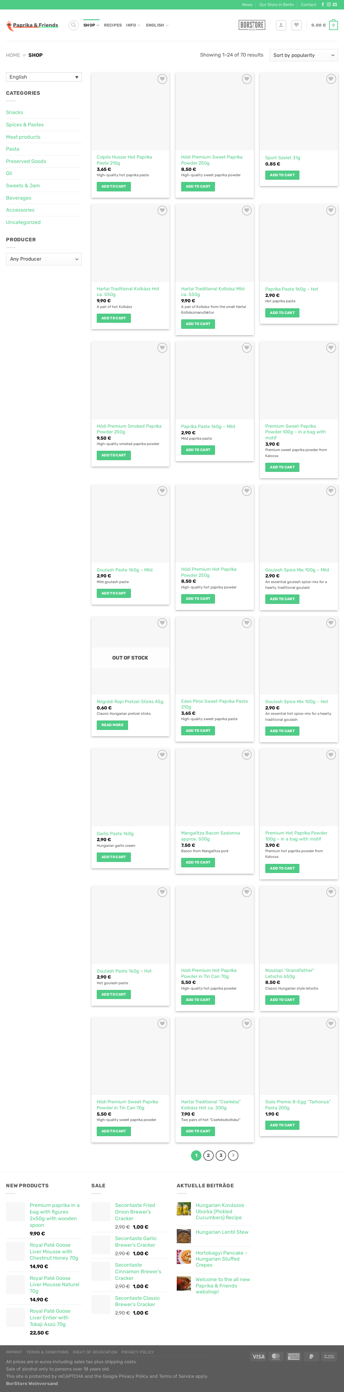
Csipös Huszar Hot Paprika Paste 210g (124, 160)
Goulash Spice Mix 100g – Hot (296, 701)
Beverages (18, 198)
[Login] (281, 25)
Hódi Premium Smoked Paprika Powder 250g (129, 429)
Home (13, 55)
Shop (91, 25)
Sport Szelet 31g (282, 157)
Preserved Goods (26, 161)
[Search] (74, 25)
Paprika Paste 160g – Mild (208, 426)
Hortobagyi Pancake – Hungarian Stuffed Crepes (222, 1259)
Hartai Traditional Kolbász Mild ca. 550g (213, 292)
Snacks (14, 112)
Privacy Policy (137, 1352)
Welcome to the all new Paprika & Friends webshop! (223, 1285)
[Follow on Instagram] (329, 5)
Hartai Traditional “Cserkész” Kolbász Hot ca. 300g (211, 1105)
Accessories (20, 210)
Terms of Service (176, 1376)
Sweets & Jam (23, 186)
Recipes (113, 25)
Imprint (14, 1352)
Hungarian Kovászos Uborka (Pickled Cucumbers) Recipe (220, 1211)
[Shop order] (304, 55)
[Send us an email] (335, 5)
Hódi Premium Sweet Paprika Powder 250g (212, 160)
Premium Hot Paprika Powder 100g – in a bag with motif (296, 836)
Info (133, 25)
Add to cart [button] (113, 186)
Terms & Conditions (48, 1352)
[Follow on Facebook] (323, 5)
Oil (9, 173)
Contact (308, 4)
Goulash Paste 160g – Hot (124, 971)
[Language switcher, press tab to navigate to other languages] (44, 76)
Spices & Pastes (25, 125)
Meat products (23, 137)
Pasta (12, 149)
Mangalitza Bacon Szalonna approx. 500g (210, 836)
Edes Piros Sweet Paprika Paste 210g (214, 704)
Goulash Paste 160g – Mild (125, 570)
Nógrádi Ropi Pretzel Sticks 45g (130, 701)
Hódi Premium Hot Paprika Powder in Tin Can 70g (208, 973)
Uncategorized (23, 222)
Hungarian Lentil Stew (222, 1232)
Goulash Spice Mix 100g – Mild (297, 570)
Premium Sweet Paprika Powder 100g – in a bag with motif (295, 432)
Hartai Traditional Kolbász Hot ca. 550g (128, 292)
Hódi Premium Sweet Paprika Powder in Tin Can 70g (127, 1105)
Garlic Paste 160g (115, 833)
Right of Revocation (95, 1352)
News (247, 4)
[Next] (233, 1155)
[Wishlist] (297, 25)
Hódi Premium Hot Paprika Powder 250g (208, 572)
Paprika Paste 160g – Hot (291, 289)
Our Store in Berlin (277, 4)
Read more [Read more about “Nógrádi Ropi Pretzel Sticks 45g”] (112, 725)
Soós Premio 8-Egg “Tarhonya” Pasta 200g (298, 1105)
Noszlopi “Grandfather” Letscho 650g (289, 973)
